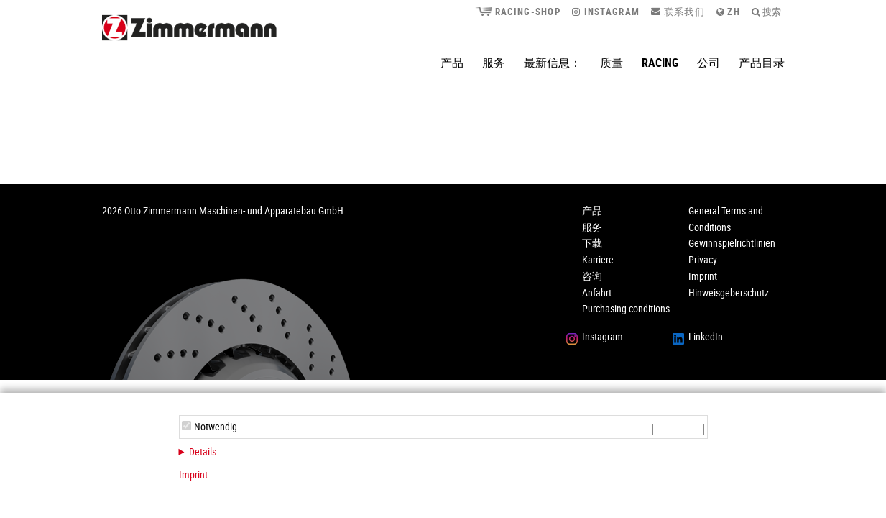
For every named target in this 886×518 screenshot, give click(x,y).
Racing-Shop (517, 11)
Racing (660, 63)
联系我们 (678, 11)
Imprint (193, 474)
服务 (493, 63)
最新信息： (552, 63)
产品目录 (762, 63)
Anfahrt (597, 292)
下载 (592, 243)
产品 (451, 63)
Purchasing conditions (626, 308)
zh (728, 11)
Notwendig (215, 426)
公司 (708, 63)
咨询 (592, 276)
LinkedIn (705, 336)
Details (202, 451)
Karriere (598, 259)
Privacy (702, 259)
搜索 (766, 11)
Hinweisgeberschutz (728, 292)
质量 (611, 63)
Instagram (606, 11)
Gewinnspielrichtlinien (731, 243)
